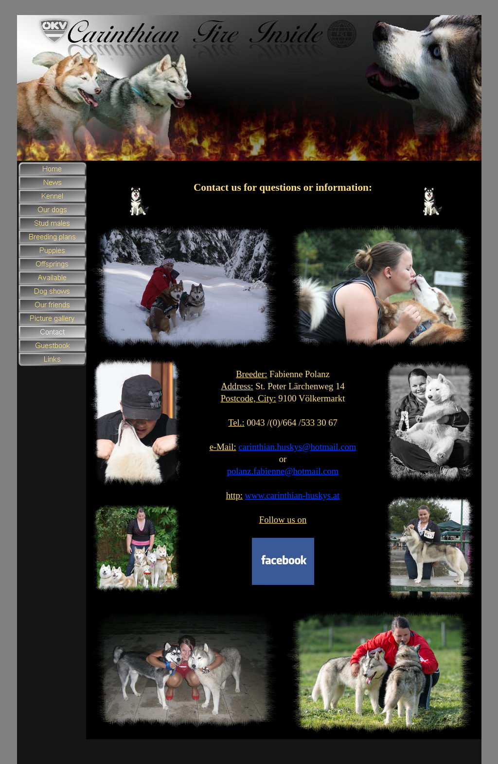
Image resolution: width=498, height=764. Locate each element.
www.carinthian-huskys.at (292, 495)
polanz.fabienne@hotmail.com (283, 471)
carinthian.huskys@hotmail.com (297, 447)
